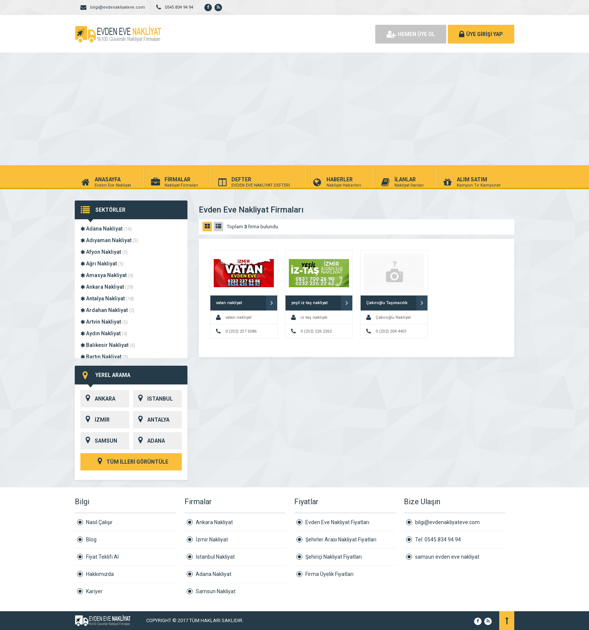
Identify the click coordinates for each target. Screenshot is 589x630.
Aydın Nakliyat (103, 333)
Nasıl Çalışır (99, 522)
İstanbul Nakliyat (215, 557)
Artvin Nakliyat (104, 322)
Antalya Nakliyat (107, 298)
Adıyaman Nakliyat (109, 240)
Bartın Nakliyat (104, 357)
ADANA (149, 440)
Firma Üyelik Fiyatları (329, 574)
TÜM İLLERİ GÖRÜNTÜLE (131, 461)
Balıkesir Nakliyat (107, 345)
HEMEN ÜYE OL (411, 34)
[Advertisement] (294, 108)
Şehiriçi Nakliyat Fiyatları (333, 557)
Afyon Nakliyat (104, 252)
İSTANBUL (153, 398)
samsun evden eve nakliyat (447, 557)
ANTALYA (151, 419)
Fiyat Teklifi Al (102, 557)
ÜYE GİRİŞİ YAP (481, 34)
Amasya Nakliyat (106, 275)
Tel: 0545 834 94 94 (438, 540)
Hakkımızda (100, 574)
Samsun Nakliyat (216, 591)
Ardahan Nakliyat (107, 310)
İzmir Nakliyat (212, 540)
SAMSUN (98, 440)
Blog (91, 540)
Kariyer (94, 591)
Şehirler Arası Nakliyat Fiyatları (340, 540)
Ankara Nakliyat (106, 287)
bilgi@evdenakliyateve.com (447, 522)
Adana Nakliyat (106, 229)
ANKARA (97, 398)
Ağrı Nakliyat (102, 264)
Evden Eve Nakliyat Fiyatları (337, 522)
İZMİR (95, 419)
